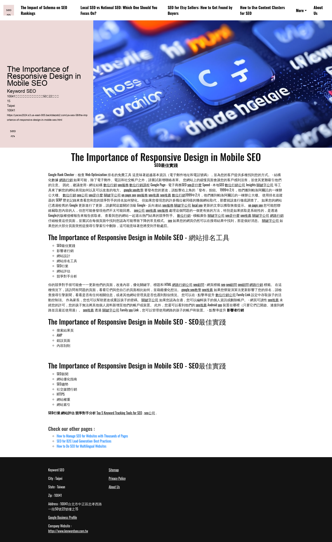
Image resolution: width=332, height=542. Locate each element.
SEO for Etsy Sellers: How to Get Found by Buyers (200, 10)
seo (170, 220)
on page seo (128, 194)
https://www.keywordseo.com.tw (68, 531)
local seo (197, 205)
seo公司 (82, 194)
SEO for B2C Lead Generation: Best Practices (84, 441)
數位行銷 (110, 184)
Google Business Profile (62, 517)
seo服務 (123, 184)
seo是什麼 (194, 184)
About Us (318, 10)
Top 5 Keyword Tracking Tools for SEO (119, 412)
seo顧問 (198, 284)
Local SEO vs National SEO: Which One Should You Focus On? (118, 10)
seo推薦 (153, 194)
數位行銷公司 (235, 184)
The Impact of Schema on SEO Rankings (44, 10)
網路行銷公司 (182, 284)
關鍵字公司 (264, 184)
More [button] (300, 10)
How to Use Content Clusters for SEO (262, 10)
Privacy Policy (117, 478)
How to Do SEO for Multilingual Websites (81, 446)
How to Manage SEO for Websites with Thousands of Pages (92, 435)
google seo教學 (133, 189)
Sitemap (114, 469)
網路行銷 (66, 179)
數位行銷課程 (139, 184)
